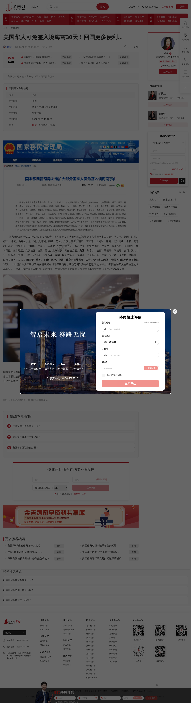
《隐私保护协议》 (131, 375)
